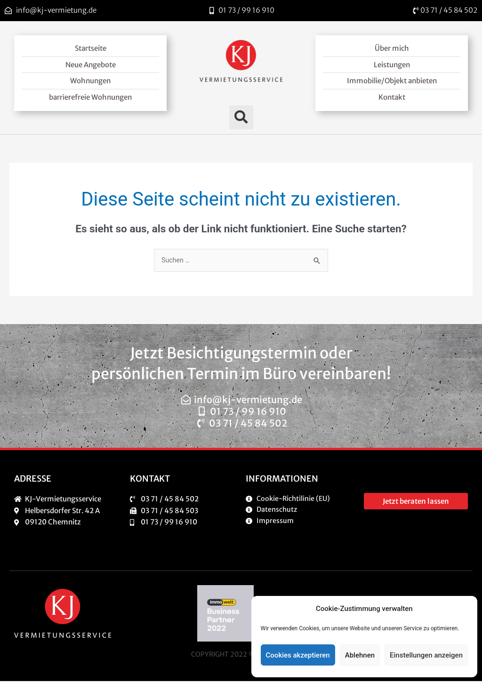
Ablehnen (360, 655)
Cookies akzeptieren (298, 655)
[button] (241, 117)
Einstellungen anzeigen (426, 655)
